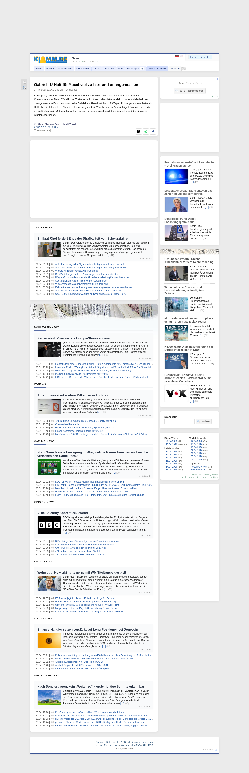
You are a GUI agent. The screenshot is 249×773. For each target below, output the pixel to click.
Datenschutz (112, 742)
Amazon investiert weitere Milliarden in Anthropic (73, 395)
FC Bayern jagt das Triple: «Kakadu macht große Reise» (84, 598)
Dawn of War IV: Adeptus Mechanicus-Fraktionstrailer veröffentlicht (89, 481)
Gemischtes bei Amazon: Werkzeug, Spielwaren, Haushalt (85, 427)
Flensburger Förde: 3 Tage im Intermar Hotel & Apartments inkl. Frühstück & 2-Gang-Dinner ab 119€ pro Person (113, 364)
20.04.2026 (171, 444)
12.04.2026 (197, 441)
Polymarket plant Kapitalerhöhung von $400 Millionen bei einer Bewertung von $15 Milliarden (103, 655)
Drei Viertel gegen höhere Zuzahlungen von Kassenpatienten (86, 274)
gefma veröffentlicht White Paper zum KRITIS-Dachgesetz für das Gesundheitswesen (99, 722)
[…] (107, 255)
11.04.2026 (197, 444)
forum (215, 96)
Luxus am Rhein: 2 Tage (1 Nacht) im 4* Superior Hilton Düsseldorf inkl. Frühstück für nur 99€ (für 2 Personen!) (112, 367)
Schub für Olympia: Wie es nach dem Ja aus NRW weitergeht (87, 605)
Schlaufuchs (65, 68)
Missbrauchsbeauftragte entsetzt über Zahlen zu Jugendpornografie (189, 192)
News (39, 68)
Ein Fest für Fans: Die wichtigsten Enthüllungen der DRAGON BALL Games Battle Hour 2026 (103, 485)
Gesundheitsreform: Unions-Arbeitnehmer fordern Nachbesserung (189, 260)
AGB (123, 742)
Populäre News (199, 466)
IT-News (40, 384)
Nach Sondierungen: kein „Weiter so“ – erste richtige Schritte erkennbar (90, 686)
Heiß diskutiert (198, 469)
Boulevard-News (47, 327)
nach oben (208, 749)
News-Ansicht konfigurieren (205, 474)
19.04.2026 (171, 451)
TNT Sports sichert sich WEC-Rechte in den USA (80, 554)
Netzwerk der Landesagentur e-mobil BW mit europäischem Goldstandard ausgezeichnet (101, 715)
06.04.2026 (197, 459)
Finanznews (43, 618)
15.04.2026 (171, 463)
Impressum (147, 742)
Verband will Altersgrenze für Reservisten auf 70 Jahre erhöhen (88, 290)
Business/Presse (47, 675)
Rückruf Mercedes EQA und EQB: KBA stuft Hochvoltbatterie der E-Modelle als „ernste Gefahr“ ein (106, 719)
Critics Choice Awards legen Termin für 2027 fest (80, 548)
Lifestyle (109, 68)
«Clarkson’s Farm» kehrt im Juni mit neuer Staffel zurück (84, 544)
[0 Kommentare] (42, 130)
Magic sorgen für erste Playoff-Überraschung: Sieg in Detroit (86, 608)
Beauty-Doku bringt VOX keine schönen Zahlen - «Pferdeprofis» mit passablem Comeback (187, 378)
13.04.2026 (171, 469)
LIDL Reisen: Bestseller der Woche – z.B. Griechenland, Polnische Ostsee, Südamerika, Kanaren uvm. (108, 377)
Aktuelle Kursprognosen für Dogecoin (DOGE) (79, 662)
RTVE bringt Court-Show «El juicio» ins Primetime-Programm (87, 541)
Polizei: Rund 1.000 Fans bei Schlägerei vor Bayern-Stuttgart (86, 601)
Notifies (214, 477)
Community (82, 68)
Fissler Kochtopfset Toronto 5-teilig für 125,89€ (79, 431)
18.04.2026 (171, 454)
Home (99, 745)
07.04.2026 (197, 456)
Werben (175, 68)
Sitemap (100, 742)
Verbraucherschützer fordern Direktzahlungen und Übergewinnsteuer (90, 267)
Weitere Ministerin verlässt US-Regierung (76, 270)
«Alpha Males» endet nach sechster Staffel (77, 551)
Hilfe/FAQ (136, 745)
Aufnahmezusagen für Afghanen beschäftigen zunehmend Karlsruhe (90, 264)
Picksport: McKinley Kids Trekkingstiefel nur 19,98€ (81, 374)
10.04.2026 (197, 447)
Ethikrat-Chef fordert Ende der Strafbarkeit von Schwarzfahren (83, 238)
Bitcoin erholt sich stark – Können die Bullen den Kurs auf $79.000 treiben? (94, 658)
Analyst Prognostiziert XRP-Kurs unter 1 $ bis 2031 (81, 665)
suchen (203, 421)
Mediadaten (134, 742)
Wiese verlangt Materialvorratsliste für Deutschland (81, 284)
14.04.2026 (171, 466)
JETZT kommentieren (189, 90)
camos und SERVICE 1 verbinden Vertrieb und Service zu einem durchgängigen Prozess (101, 725)
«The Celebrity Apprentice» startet (62, 513)
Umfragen (135, 68)
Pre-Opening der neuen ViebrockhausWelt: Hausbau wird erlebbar (89, 712)
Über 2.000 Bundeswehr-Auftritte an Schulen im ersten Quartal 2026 (90, 294)
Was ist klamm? (157, 68)
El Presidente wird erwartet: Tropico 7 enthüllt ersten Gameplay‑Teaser (91, 491)
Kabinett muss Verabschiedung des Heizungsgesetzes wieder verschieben (93, 287)
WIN (120, 68)
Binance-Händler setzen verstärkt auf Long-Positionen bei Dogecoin (87, 629)
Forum (50, 68)
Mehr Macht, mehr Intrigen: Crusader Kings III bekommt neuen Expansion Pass (96, 488)
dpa (75, 90)
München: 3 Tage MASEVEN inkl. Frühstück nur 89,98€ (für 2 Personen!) (93, 370)
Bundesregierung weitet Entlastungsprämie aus (179, 220)
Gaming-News (44, 441)
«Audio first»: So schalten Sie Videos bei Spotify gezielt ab (85, 421)
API (144, 745)
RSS (150, 745)
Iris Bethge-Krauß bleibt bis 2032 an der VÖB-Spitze (82, 668)
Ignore (206, 477)
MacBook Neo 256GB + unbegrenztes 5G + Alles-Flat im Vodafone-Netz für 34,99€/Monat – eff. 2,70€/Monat (111, 434)
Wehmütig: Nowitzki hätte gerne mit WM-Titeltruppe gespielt (81, 572)
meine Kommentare (191, 477)
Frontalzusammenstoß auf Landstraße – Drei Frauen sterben (189, 164)
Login (193, 57)
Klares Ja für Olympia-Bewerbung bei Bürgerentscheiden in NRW (89, 611)
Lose (97, 68)
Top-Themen (43, 227)
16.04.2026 (171, 460)
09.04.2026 (197, 450)
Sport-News (43, 561)
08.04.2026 (197, 453)
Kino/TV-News (44, 502)
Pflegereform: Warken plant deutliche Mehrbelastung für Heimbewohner (92, 277)
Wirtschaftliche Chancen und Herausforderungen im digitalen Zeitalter (185, 290)
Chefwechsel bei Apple (67, 424)
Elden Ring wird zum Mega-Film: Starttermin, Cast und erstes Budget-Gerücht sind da (99, 495)
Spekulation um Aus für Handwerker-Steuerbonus (80, 280)
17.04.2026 (171, 457)
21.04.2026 (171, 441)
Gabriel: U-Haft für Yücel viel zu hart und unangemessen (86, 84)
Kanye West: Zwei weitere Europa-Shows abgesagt (74, 338)
